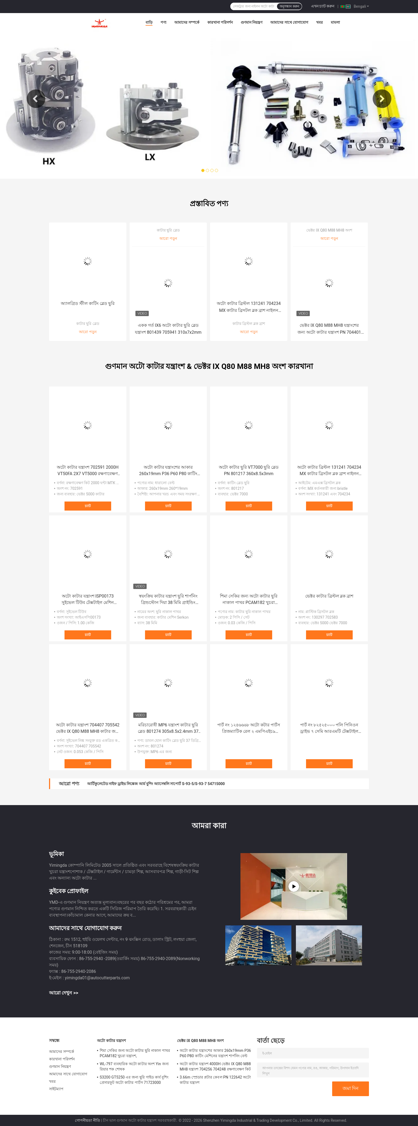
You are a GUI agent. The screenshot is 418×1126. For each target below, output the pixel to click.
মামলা (335, 22)
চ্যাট (88, 506)
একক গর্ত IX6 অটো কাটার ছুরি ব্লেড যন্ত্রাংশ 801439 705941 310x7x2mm (168, 329)
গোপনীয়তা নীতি (87, 1120)
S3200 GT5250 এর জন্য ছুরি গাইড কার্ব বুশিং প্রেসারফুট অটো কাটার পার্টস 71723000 (134, 1080)
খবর (319, 22)
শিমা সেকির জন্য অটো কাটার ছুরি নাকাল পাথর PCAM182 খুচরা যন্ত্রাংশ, (249, 600)
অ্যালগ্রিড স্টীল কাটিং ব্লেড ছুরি (88, 303)
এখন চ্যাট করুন (323, 6)
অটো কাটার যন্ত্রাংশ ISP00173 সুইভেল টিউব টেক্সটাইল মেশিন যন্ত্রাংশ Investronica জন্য (88, 600)
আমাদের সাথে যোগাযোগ (289, 22)
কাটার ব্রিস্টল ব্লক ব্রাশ (248, 323)
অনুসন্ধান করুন (289, 6)
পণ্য (163, 22)
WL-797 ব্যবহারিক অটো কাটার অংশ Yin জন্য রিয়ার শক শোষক (134, 1066)
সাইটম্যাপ (56, 1089)
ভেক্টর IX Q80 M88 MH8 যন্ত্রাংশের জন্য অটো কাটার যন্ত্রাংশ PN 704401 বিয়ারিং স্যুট (329, 329)
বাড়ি (149, 22)
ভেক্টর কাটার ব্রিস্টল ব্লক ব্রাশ (329, 596)
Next (382, 98)
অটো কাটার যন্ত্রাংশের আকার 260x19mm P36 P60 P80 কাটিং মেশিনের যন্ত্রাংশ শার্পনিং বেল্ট (168, 471)
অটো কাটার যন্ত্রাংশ (111, 1041)
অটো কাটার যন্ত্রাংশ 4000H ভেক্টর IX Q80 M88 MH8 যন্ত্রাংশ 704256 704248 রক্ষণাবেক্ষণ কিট (215, 1066)
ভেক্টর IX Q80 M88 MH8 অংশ (329, 230)
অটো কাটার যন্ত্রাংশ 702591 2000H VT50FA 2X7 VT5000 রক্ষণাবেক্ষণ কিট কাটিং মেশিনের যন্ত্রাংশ (87, 471)
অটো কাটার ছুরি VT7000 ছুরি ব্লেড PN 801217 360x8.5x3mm (249, 470)
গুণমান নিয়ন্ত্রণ (251, 22)
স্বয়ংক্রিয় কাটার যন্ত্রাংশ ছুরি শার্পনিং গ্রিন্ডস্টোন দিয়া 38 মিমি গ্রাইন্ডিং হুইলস (168, 600)
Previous (36, 98)
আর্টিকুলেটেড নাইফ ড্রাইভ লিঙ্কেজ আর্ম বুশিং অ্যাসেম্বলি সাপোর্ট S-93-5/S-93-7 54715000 (156, 784)
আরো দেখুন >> (63, 993)
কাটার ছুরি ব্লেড (87, 323)
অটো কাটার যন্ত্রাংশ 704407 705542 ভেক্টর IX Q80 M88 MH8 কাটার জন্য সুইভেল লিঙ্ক (88, 728)
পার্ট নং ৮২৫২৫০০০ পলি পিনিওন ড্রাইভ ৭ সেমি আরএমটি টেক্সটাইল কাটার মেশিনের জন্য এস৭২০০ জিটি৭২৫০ (329, 728)
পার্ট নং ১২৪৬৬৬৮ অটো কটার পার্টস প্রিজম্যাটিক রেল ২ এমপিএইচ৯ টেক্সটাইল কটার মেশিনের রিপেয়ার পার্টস (248, 728)
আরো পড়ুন (87, 332)
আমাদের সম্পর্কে (186, 22)
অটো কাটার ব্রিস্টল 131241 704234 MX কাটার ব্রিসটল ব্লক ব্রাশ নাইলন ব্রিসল (249, 307)
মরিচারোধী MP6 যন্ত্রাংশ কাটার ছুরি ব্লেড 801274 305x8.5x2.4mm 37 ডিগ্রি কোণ (168, 728)
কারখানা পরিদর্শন (220, 22)
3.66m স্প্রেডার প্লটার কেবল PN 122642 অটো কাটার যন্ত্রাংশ (215, 1080)
